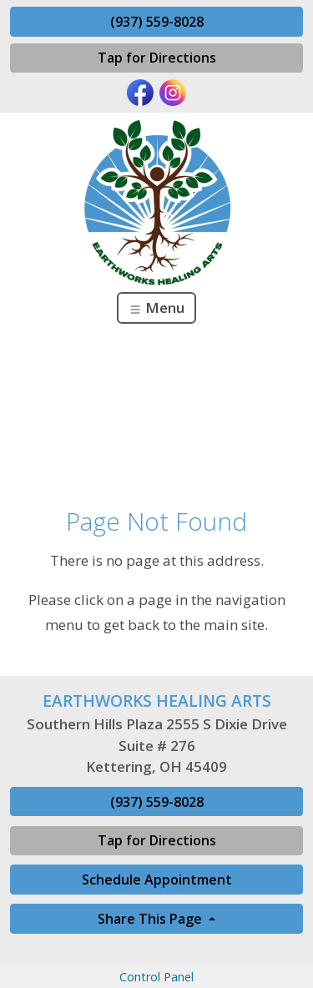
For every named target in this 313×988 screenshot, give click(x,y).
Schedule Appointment (157, 879)
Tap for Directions (157, 57)
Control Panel (156, 977)
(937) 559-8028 (157, 22)
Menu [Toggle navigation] (156, 307)
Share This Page (151, 919)
